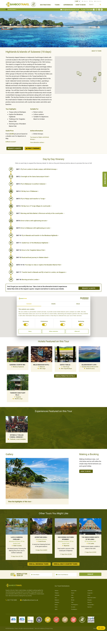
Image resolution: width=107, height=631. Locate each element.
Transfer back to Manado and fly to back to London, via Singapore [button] (41, 272)
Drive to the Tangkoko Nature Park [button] (31, 250)
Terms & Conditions (39, 627)
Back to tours (96, 51)
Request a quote (14, 148)
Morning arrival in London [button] (28, 279)
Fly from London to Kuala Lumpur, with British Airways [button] (37, 169)
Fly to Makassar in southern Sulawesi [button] (31, 184)
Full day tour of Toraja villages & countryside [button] (34, 206)
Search (100, 4)
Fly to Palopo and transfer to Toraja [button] (31, 198)
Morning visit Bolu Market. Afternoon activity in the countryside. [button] (40, 213)
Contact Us (98, 1)
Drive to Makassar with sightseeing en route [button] (33, 228)
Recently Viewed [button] (11, 9)
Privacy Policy (49, 627)
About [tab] (78, 304)
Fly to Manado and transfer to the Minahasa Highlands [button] (37, 235)
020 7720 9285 (88, 9)
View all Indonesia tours (38, 564)
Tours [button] (57, 5)
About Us (86, 1)
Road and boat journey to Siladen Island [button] (32, 257)
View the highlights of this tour (19, 502)
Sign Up (90, 573)
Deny (29, 331)
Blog (92, 1)
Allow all (77, 331)
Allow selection (53, 331)
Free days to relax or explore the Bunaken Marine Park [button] (39, 265)
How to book (86, 471)
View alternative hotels (65, 376)
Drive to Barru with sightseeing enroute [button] (32, 221)
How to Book (81, 5)
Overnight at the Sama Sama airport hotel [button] (33, 176)
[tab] (58, 169)
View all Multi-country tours (65, 564)
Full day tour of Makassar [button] (27, 191)
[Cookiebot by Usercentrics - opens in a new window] (81, 298)
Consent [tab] (29, 304)
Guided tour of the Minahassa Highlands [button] (32, 243)
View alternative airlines (37, 142)
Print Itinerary (34, 148)
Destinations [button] (45, 5)
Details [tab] (53, 304)
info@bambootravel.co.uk (70, 9)
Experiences (68, 5)
